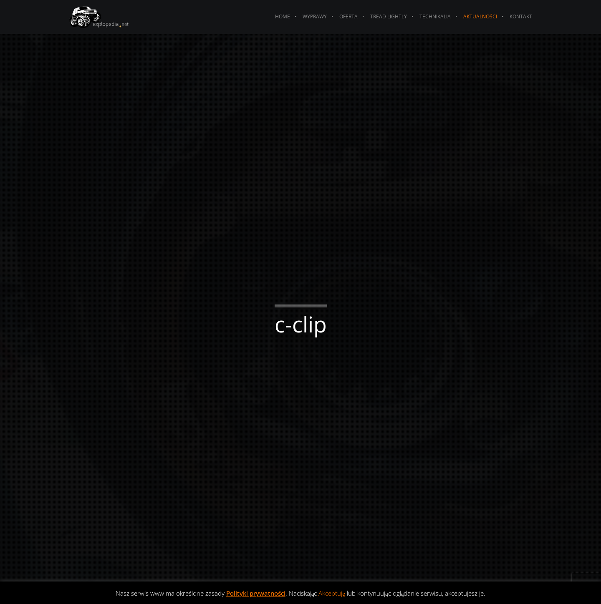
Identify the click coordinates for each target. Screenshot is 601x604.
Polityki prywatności (255, 593)
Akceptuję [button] (331, 593)
